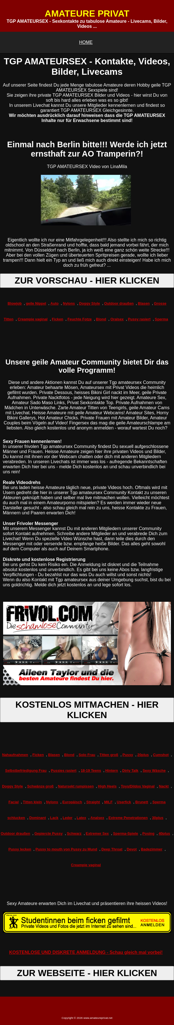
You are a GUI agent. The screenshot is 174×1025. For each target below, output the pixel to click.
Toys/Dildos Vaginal (138, 786)
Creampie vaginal (33, 319)
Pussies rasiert (63, 770)
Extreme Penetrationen (128, 818)
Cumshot (161, 755)
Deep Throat (111, 849)
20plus (143, 755)
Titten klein (32, 802)
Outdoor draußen (119, 303)
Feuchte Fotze (80, 319)
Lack (54, 818)
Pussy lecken (19, 849)
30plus (158, 818)
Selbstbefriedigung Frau (25, 770)
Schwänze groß (40, 786)
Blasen (144, 303)
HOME (86, 42)
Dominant (37, 818)
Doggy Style (89, 303)
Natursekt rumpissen (75, 786)
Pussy (127, 755)
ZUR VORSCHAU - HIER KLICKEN (87, 280)
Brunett (141, 802)
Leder (67, 818)
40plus (164, 833)
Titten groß (108, 755)
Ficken (57, 319)
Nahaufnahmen (15, 755)
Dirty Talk (130, 770)
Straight (93, 802)
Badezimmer (151, 849)
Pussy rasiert (139, 319)
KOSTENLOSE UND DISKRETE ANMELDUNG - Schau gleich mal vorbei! (85, 952)
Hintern (111, 770)
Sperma (161, 319)
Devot (132, 849)
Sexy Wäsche (154, 770)
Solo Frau (87, 755)
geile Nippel (36, 303)
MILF (108, 802)
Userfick (124, 802)
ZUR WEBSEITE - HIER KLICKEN (87, 973)
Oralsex (117, 319)
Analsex (97, 818)
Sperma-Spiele (125, 833)
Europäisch (72, 802)
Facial (13, 802)
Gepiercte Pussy (48, 833)
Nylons (69, 303)
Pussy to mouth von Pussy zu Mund (66, 849)
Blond (101, 319)
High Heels (107, 786)
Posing (148, 833)
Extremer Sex (97, 833)
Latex (81, 818)
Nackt (164, 786)
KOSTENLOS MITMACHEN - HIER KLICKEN (87, 710)
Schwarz (74, 833)
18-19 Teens (91, 770)
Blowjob (15, 303)
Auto (54, 303)
